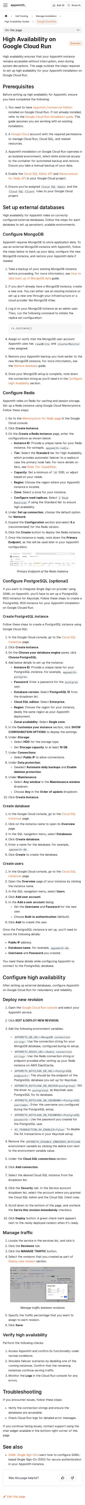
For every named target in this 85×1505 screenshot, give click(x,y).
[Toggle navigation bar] (5, 5)
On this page (13, 30)
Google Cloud (20, 134)
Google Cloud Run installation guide (49, 116)
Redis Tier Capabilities (41, 467)
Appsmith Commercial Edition (52, 107)
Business (76, 43)
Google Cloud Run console (39, 1007)
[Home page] (6, 16)
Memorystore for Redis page (41, 418)
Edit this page (14, 1496)
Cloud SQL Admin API (38, 173)
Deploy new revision (21, 1261)
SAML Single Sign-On (22, 1455)
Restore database (26, 366)
